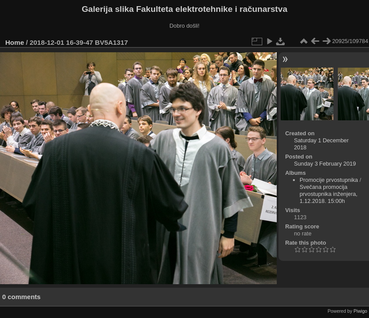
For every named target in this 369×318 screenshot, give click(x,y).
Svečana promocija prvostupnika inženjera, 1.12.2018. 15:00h (329, 194)
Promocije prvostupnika (329, 180)
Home (14, 42)
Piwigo (360, 311)
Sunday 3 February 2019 (325, 163)
